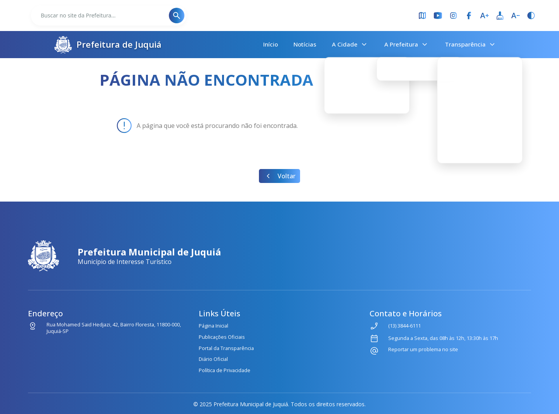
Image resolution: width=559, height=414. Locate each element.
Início (270, 44)
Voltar (279, 176)
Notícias (304, 44)
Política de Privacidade (224, 370)
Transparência (471, 44)
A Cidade (350, 44)
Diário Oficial (213, 358)
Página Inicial (213, 325)
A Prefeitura (406, 44)
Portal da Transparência (226, 348)
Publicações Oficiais (222, 336)
